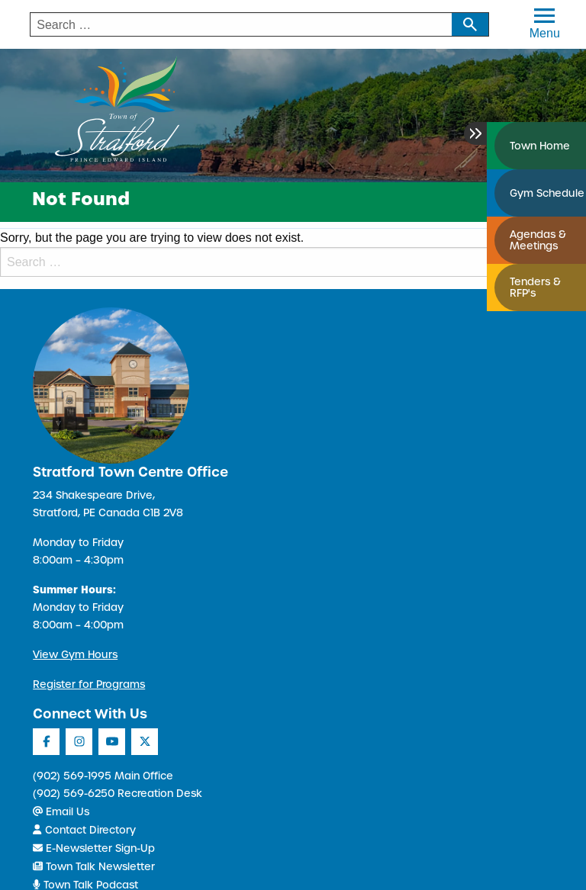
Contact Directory (84, 830)
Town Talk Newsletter (94, 866)
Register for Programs (89, 684)
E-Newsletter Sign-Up (94, 848)
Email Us (61, 811)
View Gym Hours (75, 654)
